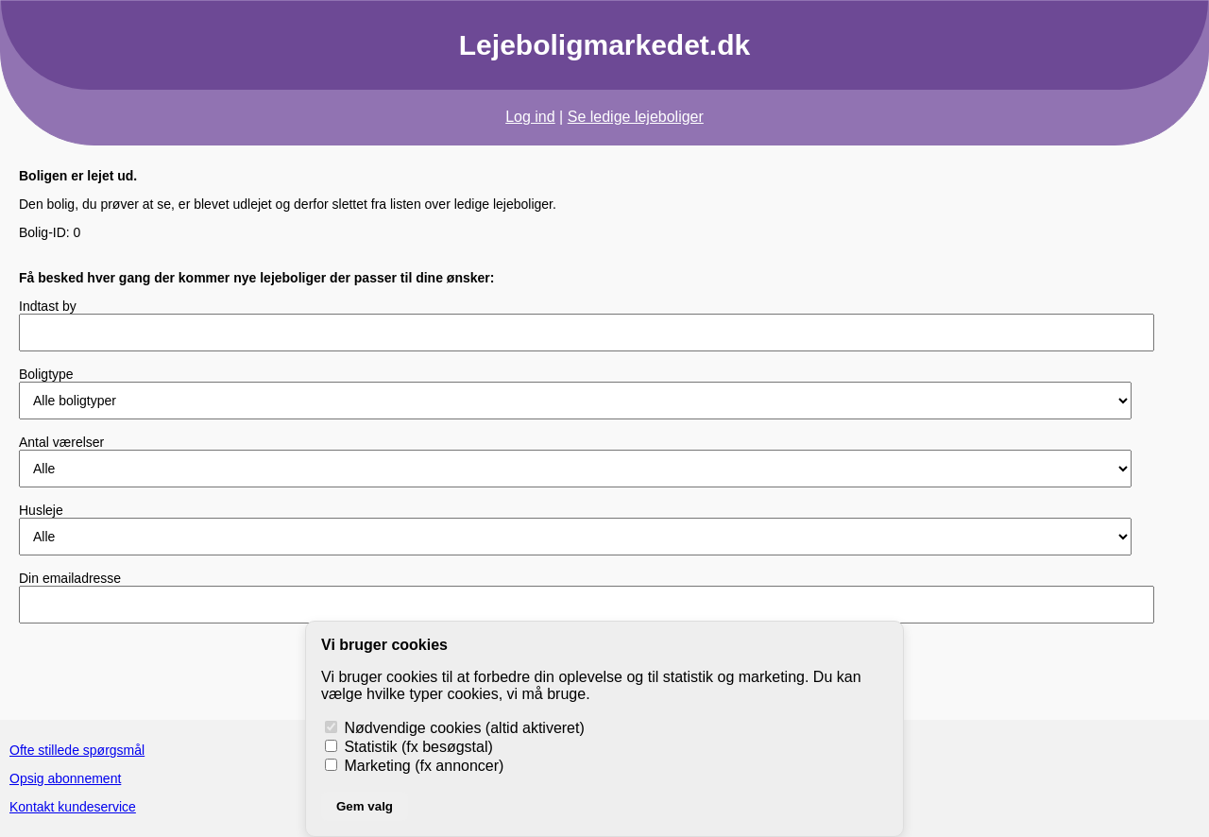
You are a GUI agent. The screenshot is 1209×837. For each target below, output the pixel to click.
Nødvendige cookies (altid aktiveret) (455, 728)
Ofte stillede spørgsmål (77, 750)
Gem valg (364, 806)
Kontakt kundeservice (72, 806)
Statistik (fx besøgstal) (409, 747)
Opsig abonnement (65, 778)
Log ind (530, 117)
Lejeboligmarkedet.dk (604, 44)
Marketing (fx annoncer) (414, 766)
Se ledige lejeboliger (636, 117)
